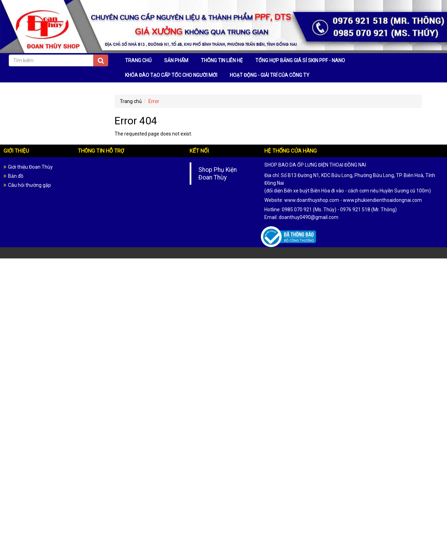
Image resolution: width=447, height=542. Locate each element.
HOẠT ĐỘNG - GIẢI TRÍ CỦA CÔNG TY (269, 75)
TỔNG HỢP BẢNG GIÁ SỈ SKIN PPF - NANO (300, 60)
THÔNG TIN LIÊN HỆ (222, 60)
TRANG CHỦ (138, 60)
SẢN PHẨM (176, 60)
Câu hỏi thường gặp (29, 185)
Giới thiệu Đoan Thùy (30, 167)
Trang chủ (131, 101)
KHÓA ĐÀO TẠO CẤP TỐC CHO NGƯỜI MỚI (171, 75)
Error (153, 101)
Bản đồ (15, 176)
